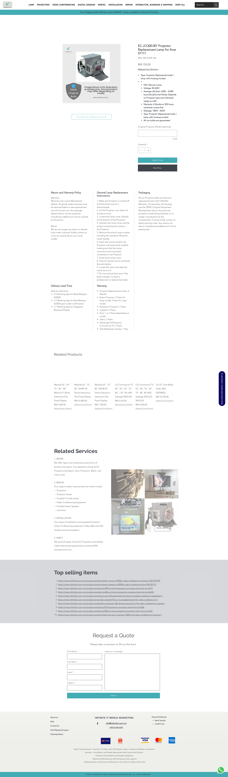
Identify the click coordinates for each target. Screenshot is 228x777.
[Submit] (113, 695)
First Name (72, 651)
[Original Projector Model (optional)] (157, 133)
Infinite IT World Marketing (114, 718)
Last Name (72, 662)
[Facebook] (97, 723)
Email (69, 672)
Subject (70, 683)
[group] (114, 386)
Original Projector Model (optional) (154, 126)
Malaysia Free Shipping (148, 69)
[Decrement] (140, 150)
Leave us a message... (114, 651)
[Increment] (148, 150)
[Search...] (202, 5)
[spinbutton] (144, 150)
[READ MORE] (128, 493)
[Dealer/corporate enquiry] (222, 388)
